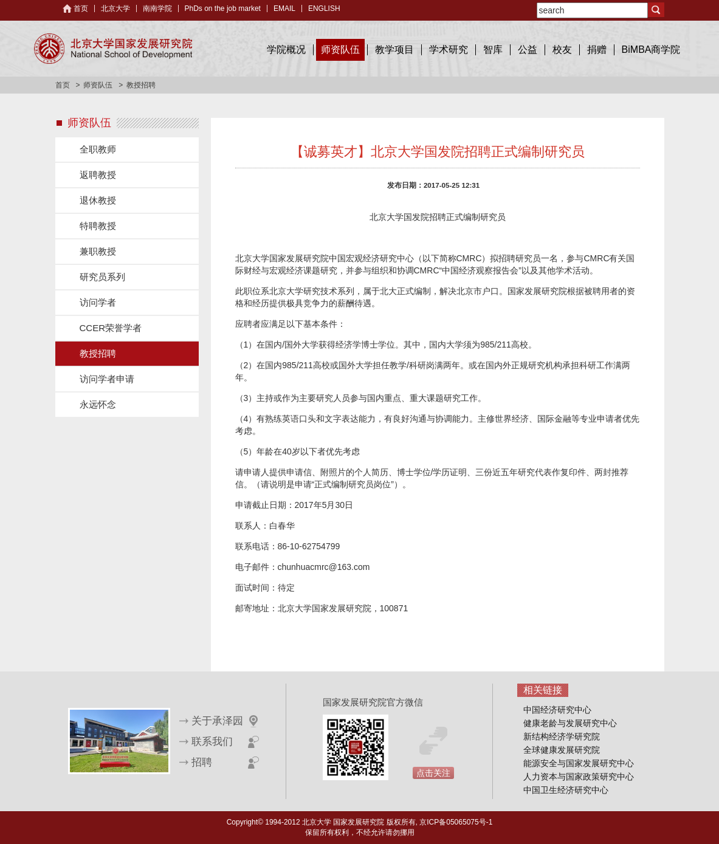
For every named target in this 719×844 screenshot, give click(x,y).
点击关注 (433, 773)
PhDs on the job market (223, 8)
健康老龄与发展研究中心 (570, 723)
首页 (81, 8)
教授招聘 (98, 353)
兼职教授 (98, 251)
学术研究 (448, 49)
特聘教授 (98, 226)
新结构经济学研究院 (561, 736)
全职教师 (98, 149)
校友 (562, 49)
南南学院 (157, 8)
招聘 (201, 762)
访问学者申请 (107, 379)
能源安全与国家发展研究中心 (578, 763)
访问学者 (98, 302)
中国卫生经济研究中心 (565, 790)
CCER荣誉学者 (111, 328)
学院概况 (286, 49)
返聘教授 (98, 175)
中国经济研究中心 (557, 710)
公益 (527, 49)
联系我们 (212, 741)
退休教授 (98, 200)
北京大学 (115, 8)
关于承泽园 (217, 721)
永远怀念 (98, 404)
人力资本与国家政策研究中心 (578, 776)
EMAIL (284, 8)
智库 (493, 49)
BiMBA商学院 (651, 49)
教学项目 (394, 49)
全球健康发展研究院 (561, 750)
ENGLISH (324, 8)
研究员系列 (102, 277)
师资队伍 (340, 49)
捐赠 (597, 49)
